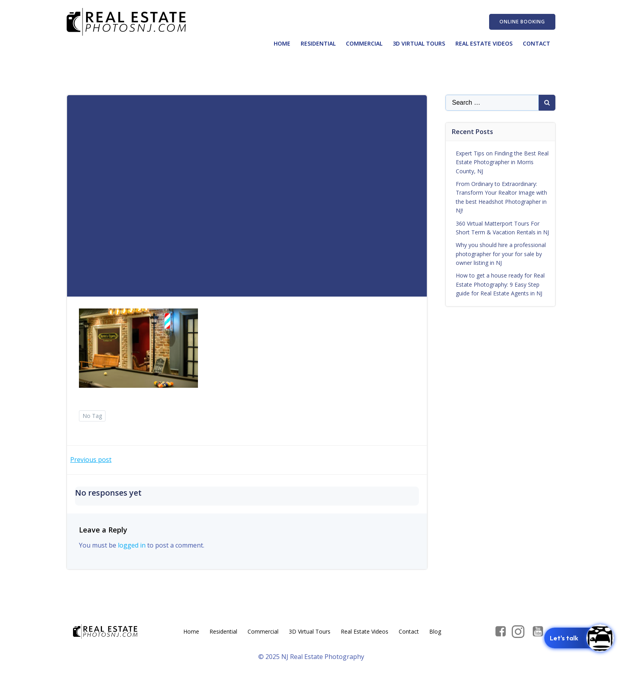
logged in (132, 545)
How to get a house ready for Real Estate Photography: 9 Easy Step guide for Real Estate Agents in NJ (500, 284)
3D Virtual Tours (419, 43)
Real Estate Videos (484, 43)
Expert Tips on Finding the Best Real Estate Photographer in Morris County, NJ (502, 162)
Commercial (364, 43)
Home (282, 43)
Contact (536, 43)
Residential (318, 43)
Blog (435, 631)
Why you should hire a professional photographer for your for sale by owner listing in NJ (501, 253)
